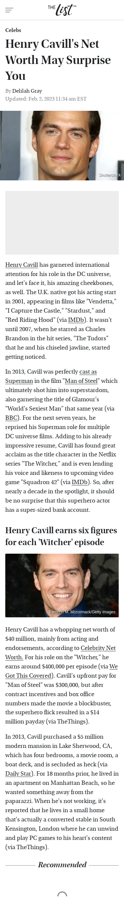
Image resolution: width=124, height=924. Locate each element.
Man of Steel (81, 381)
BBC (11, 418)
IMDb (76, 320)
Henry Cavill (21, 265)
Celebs (13, 30)
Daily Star (18, 773)
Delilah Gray (27, 91)
